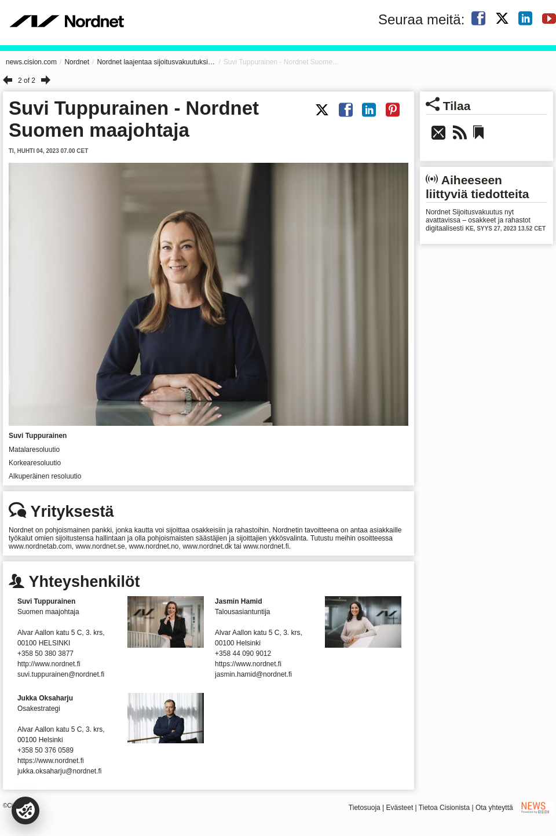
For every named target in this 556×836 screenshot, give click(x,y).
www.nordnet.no (153, 546)
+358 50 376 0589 (45, 750)
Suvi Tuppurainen (38, 436)
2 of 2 (26, 80)
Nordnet (76, 62)
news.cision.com (31, 62)
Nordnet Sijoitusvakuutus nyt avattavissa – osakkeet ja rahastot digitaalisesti (478, 220)
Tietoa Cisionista (444, 807)
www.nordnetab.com (40, 546)
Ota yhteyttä (494, 807)
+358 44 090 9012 (243, 653)
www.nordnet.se (100, 546)
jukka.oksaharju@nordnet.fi (59, 771)
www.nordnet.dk (207, 546)
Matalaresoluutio (34, 450)
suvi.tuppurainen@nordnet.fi (60, 674)
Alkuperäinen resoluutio (45, 476)
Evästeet (400, 807)
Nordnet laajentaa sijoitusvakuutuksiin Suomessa (156, 62)
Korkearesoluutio (35, 463)
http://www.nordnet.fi (49, 664)
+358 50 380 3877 (45, 653)
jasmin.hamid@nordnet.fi (253, 674)
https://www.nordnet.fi (248, 664)
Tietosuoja (365, 807)
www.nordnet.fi (266, 546)
